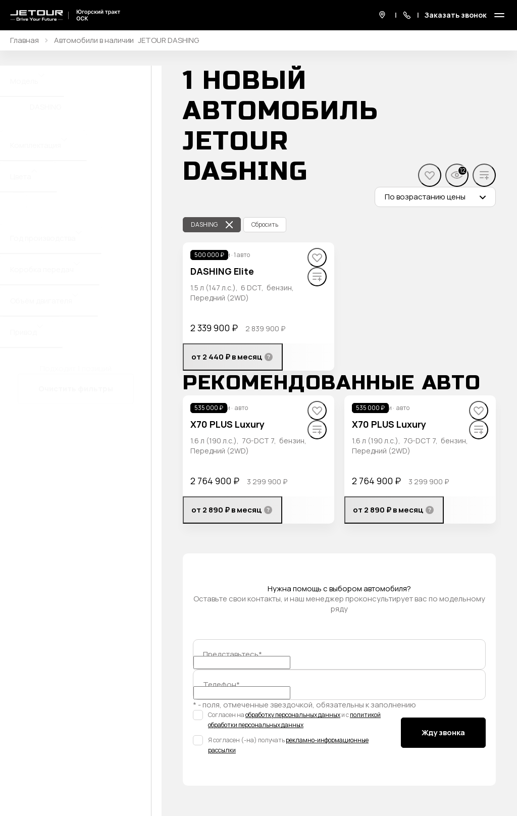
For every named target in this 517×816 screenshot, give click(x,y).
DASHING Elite (222, 271)
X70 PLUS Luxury (227, 424)
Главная (24, 40)
